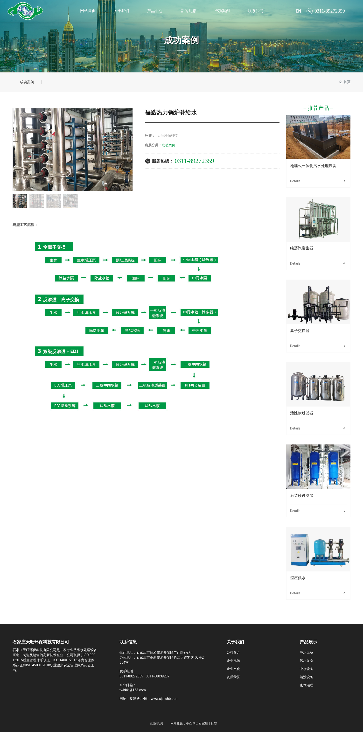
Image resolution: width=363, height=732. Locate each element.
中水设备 (306, 669)
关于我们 (235, 641)
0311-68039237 (157, 676)
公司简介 (233, 652)
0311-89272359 (329, 11)
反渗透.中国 (138, 699)
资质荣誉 (233, 677)
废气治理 (306, 685)
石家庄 (203, 723)
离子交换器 (299, 330)
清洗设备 (306, 677)
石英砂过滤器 (301, 495)
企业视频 (233, 660)
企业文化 (233, 669)
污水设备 (306, 660)
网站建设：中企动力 (184, 723)
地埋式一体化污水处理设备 (313, 165)
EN (298, 11)
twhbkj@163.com (132, 690)
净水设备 (306, 652)
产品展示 (308, 641)
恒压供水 (298, 578)
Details (295, 181)
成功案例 (181, 40)
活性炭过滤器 (301, 413)
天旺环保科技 (167, 135)
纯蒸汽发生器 (301, 248)
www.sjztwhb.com (164, 699)
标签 (214, 723)
